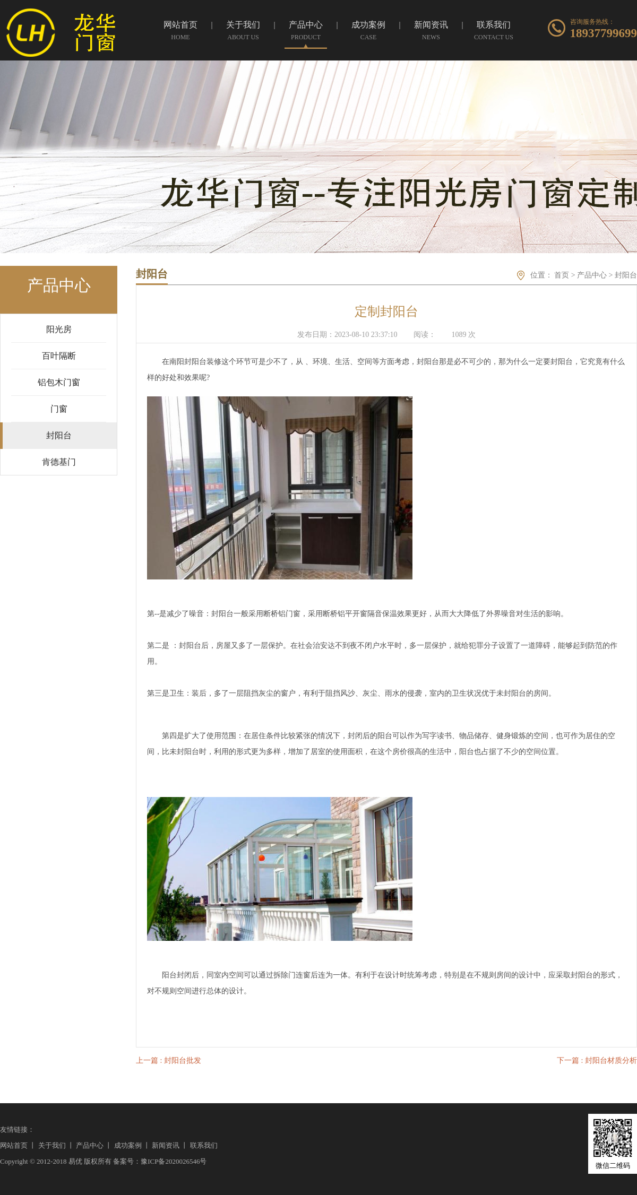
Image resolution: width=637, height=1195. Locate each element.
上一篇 (168, 1060)
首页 (561, 275)
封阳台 (626, 275)
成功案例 (128, 1145)
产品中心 (592, 275)
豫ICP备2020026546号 (173, 1161)
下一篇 (597, 1060)
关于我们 (52, 1145)
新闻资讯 (165, 1145)
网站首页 (14, 1145)
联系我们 (204, 1145)
